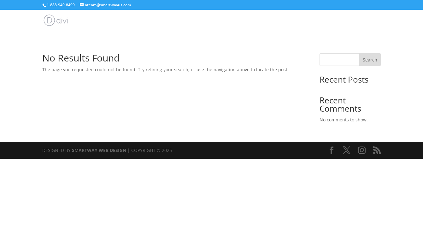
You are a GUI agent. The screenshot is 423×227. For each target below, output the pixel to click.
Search (370, 60)
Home (350, 22)
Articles (373, 22)
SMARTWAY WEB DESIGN (99, 150)
